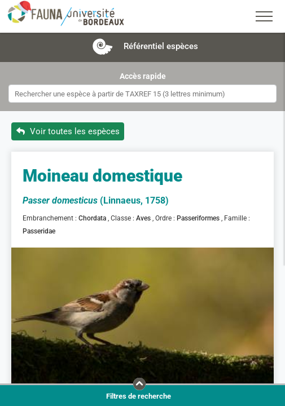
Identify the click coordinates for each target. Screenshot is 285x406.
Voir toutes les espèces (68, 131)
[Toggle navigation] (264, 16)
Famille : (238, 218)
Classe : (123, 218)
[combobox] (142, 94)
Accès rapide (143, 76)
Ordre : (166, 218)
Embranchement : (50, 218)
